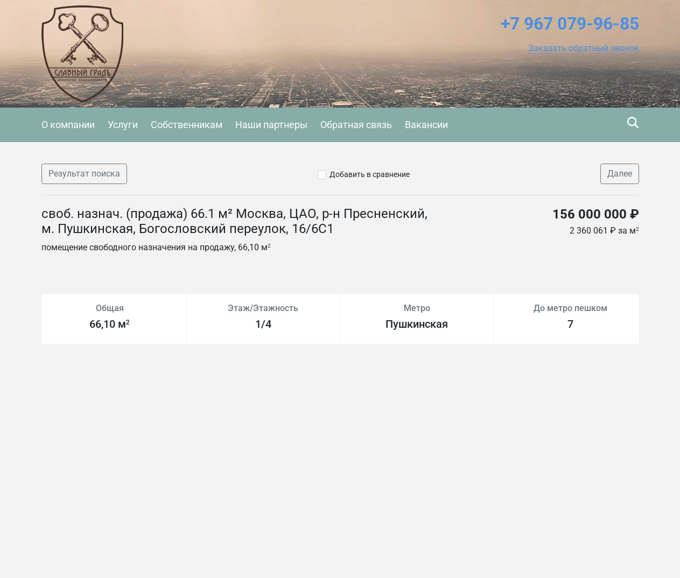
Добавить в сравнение (370, 174)
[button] (583, 48)
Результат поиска (84, 173)
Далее (619, 173)
